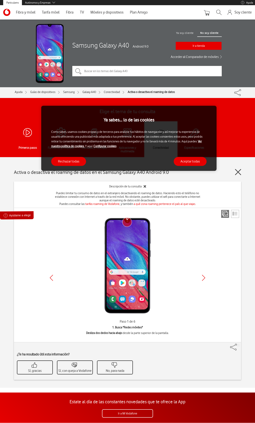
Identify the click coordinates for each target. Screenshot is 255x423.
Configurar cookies (104, 146)
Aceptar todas (190, 161)
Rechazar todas (68, 161)
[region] (129, 138)
